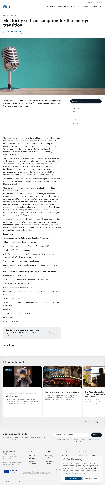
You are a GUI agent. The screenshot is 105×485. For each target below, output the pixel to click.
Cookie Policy (93, 468)
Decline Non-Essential (90, 478)
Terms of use (91, 439)
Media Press (98, 2)
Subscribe (96, 434)
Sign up (53, 333)
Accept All (73, 478)
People (64, 455)
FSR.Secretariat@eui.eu (14, 462)
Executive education (66, 6)
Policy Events (83, 6)
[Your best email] (71, 434)
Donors (48, 463)
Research (51, 6)
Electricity (8, 369)
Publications (50, 461)
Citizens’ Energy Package (52, 369)
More (95, 6)
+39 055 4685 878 (13, 464)
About (90, 2)
